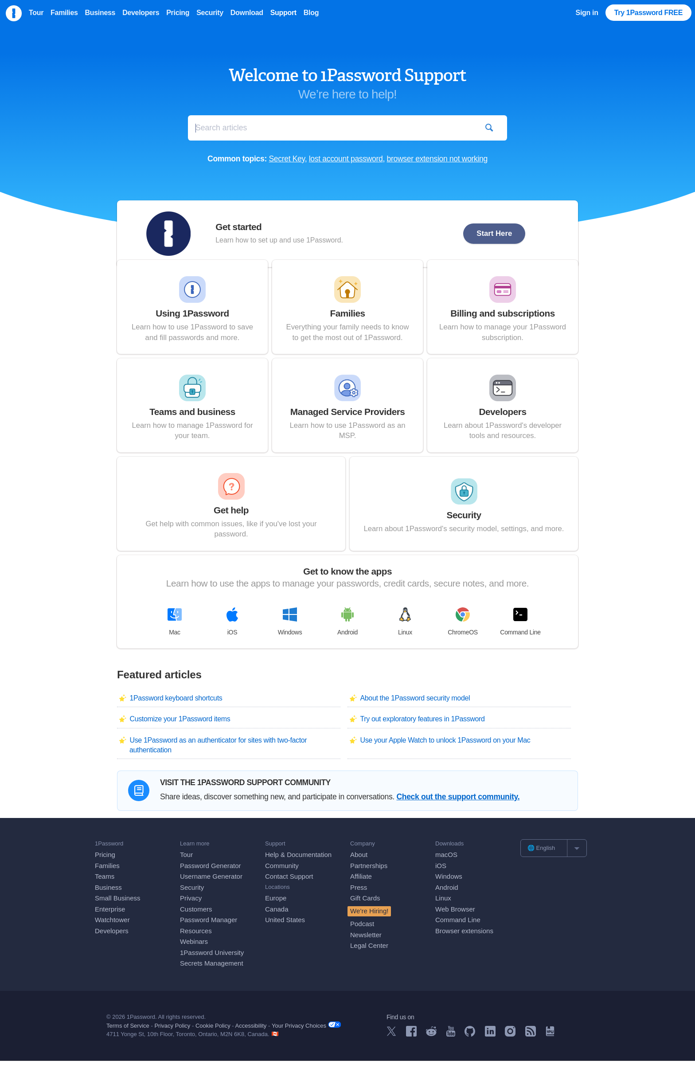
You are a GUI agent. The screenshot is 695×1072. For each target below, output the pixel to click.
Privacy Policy (172, 1037)
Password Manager (208, 931)
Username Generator (211, 888)
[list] (553, 859)
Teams (104, 888)
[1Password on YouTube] (450, 1045)
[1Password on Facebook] (411, 1045)
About (358, 866)
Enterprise (110, 920)
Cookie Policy (212, 1037)
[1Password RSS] (530, 1045)
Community (282, 876)
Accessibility (251, 1037)
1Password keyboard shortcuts (175, 709)
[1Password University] (550, 1045)
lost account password (346, 158)
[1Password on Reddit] (431, 1045)
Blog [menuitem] (311, 12)
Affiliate (361, 888)
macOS (446, 866)
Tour (186, 866)
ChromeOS (463, 632)
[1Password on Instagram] (510, 1045)
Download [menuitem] (246, 12)
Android (347, 632)
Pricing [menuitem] (177, 12)
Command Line (520, 632)
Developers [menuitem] (140, 12)
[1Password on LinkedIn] (490, 1045)
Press (358, 898)
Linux (405, 632)
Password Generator (210, 876)
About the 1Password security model (415, 709)
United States (285, 931)
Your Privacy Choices (306, 1037)
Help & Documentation (298, 866)
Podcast (362, 935)
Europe (275, 909)
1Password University (212, 963)
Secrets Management (211, 974)
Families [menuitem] (64, 12)
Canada (277, 920)
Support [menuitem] (283, 12)
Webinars (194, 953)
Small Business (118, 909)
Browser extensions (464, 942)
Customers (196, 920)
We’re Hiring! (369, 922)
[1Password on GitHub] (470, 1045)
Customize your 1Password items (179, 730)
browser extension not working (437, 158)
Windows (290, 632)
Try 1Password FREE (648, 12)
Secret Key (287, 158)
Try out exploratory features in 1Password (422, 730)
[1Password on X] (391, 1045)
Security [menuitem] (209, 12)
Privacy (191, 909)
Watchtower (112, 931)
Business (108, 898)
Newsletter (366, 946)
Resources (196, 942)
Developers (112, 942)
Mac (175, 632)
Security (192, 898)
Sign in (587, 12)
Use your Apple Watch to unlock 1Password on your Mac (445, 751)
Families (107, 876)
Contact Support (289, 888)
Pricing (105, 866)
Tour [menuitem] (36, 12)
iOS (232, 632)
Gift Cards (365, 909)
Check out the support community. (457, 808)
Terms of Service (127, 1037)
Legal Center (369, 957)
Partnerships (368, 876)
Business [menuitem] (100, 12)
